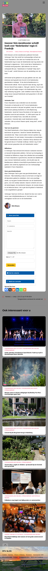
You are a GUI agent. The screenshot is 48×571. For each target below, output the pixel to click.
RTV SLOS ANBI (7, 557)
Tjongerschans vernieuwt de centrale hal (30, 299)
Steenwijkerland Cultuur (13, 348)
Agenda (7, 534)
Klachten (10, 555)
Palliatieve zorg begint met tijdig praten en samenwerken (22, 500)
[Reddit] (13, 289)
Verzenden (10, 265)
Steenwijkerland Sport (29, 388)
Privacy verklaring (19, 555)
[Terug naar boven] (5, 545)
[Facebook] (6, 289)
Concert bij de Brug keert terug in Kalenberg (18, 432)
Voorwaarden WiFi (38, 555)
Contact (15, 557)
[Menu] (44, 2)
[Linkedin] (17, 289)
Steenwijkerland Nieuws (36, 51)
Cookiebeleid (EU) (24, 557)
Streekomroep (9, 350)
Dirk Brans (9, 51)
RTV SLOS (6, 560)
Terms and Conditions (37, 557)
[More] (24, 289)
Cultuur (17, 51)
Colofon (4, 555)
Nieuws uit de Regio (24, 51)
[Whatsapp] (21, 289)
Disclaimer (29, 555)
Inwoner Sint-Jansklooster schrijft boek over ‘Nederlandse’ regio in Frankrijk (22, 46)
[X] (10, 289)
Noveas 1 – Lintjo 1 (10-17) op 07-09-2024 (18, 296)
